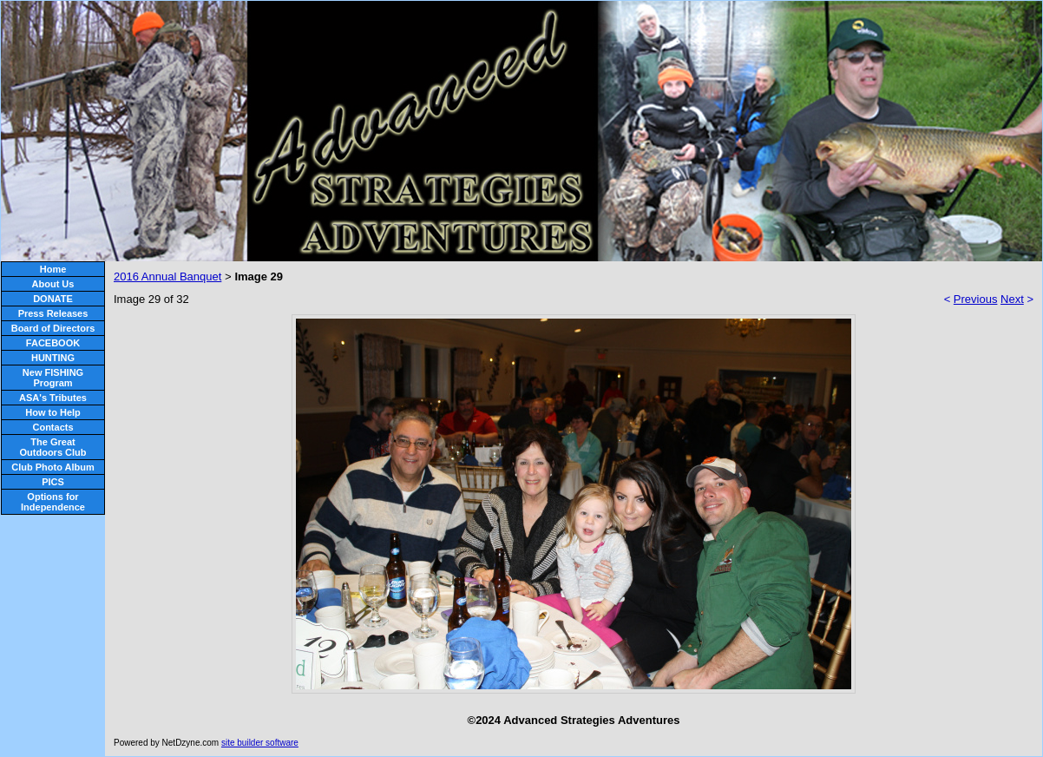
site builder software (259, 742)
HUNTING (53, 357)
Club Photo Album (53, 467)
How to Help (53, 412)
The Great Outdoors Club (53, 447)
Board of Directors (53, 328)
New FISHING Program (53, 377)
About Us (53, 284)
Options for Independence (53, 501)
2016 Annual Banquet (167, 276)
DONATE (53, 298)
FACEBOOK (53, 343)
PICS (53, 482)
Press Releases (53, 313)
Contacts (52, 427)
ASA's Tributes (53, 397)
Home (53, 269)
